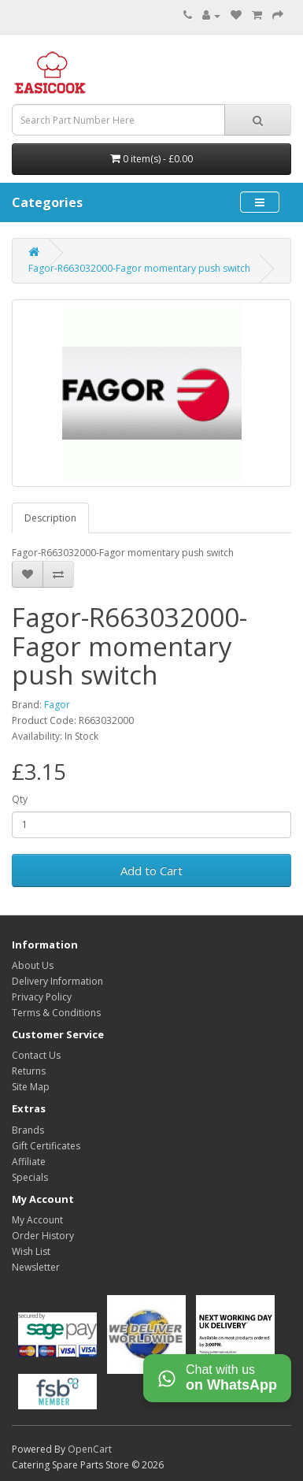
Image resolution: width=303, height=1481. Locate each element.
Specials (30, 1177)
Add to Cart (151, 870)
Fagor (57, 704)
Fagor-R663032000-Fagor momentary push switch (139, 268)
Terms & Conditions (56, 1012)
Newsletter (36, 1267)
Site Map (31, 1086)
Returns (29, 1071)
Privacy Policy (42, 997)
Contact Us (36, 1055)
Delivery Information (57, 981)
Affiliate (29, 1161)
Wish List (31, 1251)
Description (50, 518)
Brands (28, 1130)
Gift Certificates (46, 1146)
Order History (43, 1235)
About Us (33, 965)
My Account (37, 1220)
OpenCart (90, 1449)
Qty (20, 799)
